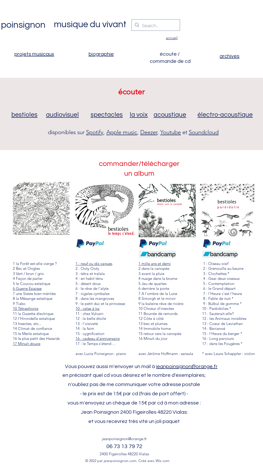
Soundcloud (204, 132)
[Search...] (155, 25)
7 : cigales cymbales (92, 293)
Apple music (121, 132)
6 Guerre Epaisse (27, 288)
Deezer (148, 132)
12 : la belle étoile (91, 318)
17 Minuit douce (26, 343)
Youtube (170, 132)
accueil (172, 37)
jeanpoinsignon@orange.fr (187, 366)
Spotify (94, 132)
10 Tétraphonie (25, 308)
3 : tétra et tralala (90, 273)
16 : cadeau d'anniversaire (98, 338)
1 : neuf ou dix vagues (94, 263)
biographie (101, 54)
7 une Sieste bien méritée (34, 293)
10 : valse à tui (88, 308)
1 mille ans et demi (154, 263)
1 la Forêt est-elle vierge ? (35, 263)
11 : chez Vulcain (89, 313)
